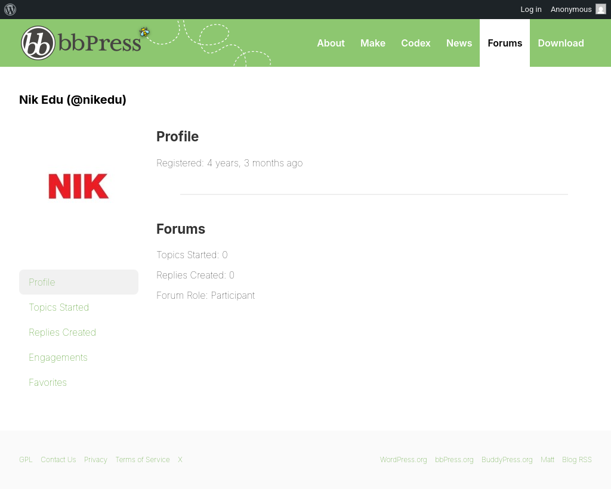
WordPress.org (403, 459)
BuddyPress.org (507, 459)
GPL (26, 459)
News (459, 43)
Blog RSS (577, 459)
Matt (547, 459)
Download (561, 43)
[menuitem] (10, 9)
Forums (504, 43)
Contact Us (58, 459)
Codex (416, 43)
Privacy (95, 459)
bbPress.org (81, 43)
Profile (42, 282)
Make (372, 43)
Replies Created (62, 332)
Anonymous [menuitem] (578, 9)
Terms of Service (142, 459)
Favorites (48, 382)
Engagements (58, 357)
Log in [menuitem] (531, 9)
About (331, 43)
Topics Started (59, 307)
